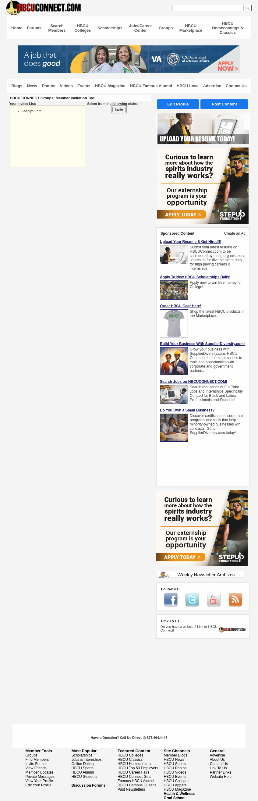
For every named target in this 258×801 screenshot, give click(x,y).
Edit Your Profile (38, 785)
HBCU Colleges (82, 28)
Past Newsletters (131, 789)
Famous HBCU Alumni (136, 781)
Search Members (56, 28)
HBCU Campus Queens (137, 785)
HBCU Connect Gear (135, 776)
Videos (66, 86)
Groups (166, 28)
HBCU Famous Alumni (151, 86)
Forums (34, 28)
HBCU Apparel (175, 785)
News (32, 86)
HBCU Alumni (83, 772)
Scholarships (109, 28)
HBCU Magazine (110, 86)
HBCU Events (175, 776)
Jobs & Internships (87, 759)
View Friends (36, 768)
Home (16, 28)
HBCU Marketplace (190, 28)
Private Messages (40, 776)
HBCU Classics (130, 759)
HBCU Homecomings (135, 764)
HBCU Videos (175, 772)
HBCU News (174, 759)
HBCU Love (188, 86)
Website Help (220, 776)
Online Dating (83, 764)
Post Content (224, 104)
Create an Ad (235, 233)
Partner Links (220, 772)
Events (83, 86)
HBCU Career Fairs (133, 772)
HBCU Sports (83, 768)
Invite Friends (37, 764)
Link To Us (218, 768)
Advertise (212, 86)
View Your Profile (39, 781)
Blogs (16, 86)
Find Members (37, 759)
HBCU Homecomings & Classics (227, 28)
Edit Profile (178, 104)
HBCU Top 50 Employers (138, 768)
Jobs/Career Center (140, 28)
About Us (217, 759)
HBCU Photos (175, 768)
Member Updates (40, 772)
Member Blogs (175, 755)
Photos (48, 86)
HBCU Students (84, 776)
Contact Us (236, 86)
